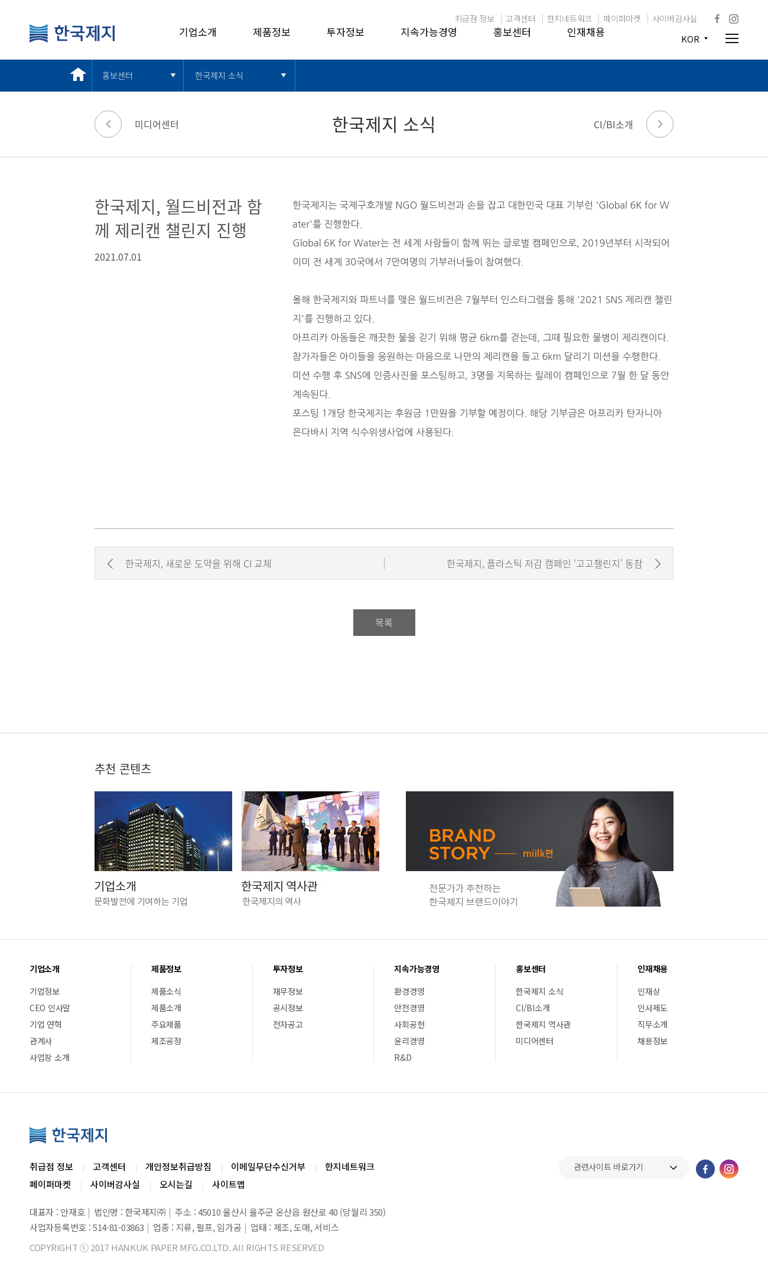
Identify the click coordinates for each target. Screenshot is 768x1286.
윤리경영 (409, 1041)
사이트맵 (228, 1184)
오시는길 (176, 1184)
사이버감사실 (674, 18)
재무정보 (288, 991)
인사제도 (652, 1008)
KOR (690, 39)
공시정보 (288, 1008)
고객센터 (521, 18)
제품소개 (166, 1008)
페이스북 (717, 18)
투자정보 (346, 31)
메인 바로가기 (75, 75)
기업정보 (45, 991)
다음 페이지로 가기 (659, 124)
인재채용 (586, 31)
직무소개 (652, 1024)
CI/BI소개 (613, 124)
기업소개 (198, 31)
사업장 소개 (49, 1057)
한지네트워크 (569, 18)
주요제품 (166, 1024)
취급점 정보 (474, 18)
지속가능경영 (429, 31)
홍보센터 (512, 31)
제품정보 (272, 31)
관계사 (41, 1041)
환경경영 (409, 991)
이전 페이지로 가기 (108, 124)
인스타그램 (733, 19)
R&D (402, 1057)
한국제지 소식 (219, 75)
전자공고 (288, 1024)
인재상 (648, 991)
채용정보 (652, 1041)
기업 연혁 (46, 1024)
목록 (384, 622)
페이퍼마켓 (622, 18)
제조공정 (166, 1041)
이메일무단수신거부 (268, 1166)
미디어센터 (157, 124)
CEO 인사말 (50, 1008)
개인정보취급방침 (178, 1166)
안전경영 (409, 1008)
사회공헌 (409, 1024)
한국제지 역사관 (543, 1024)
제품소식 (166, 991)
